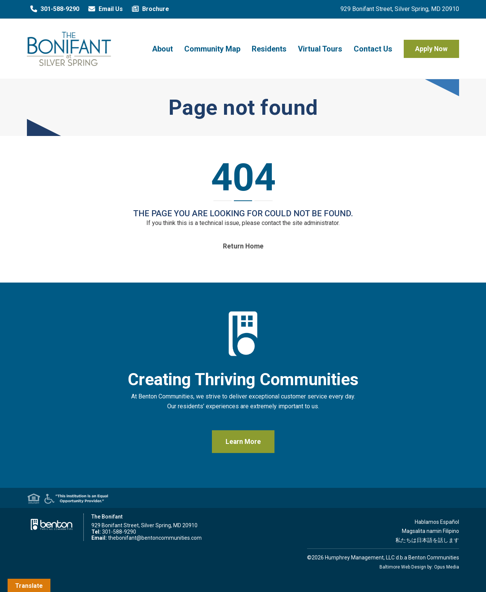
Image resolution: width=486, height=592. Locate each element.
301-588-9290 (53, 9)
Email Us (104, 9)
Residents (269, 48)
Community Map (212, 48)
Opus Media (446, 567)
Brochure (149, 9)
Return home (243, 246)
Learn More (243, 441)
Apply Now (431, 49)
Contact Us (373, 48)
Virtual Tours (320, 48)
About (162, 48)
